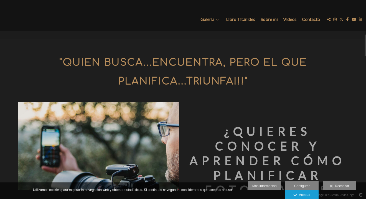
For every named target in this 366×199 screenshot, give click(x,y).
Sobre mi (268, 19)
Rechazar (339, 186)
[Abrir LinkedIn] (360, 19)
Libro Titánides (239, 19)
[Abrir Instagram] (335, 19)
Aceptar (301, 195)
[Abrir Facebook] (347, 19)
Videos (288, 19)
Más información (264, 186)
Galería (206, 19)
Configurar (302, 186)
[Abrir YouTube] (354, 19)
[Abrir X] (341, 19)
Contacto (310, 19)
